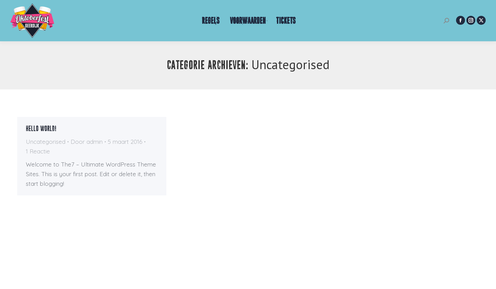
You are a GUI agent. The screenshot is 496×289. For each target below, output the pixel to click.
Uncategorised (45, 141)
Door (87, 141)
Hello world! (41, 128)
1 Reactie (38, 151)
